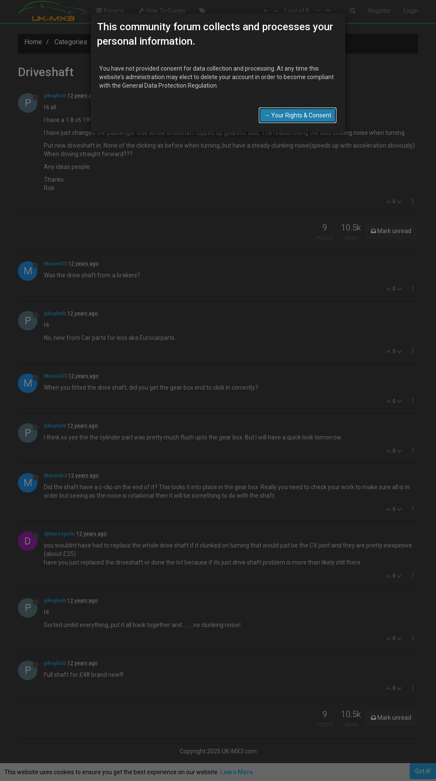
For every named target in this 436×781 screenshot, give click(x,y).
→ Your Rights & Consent (297, 113)
